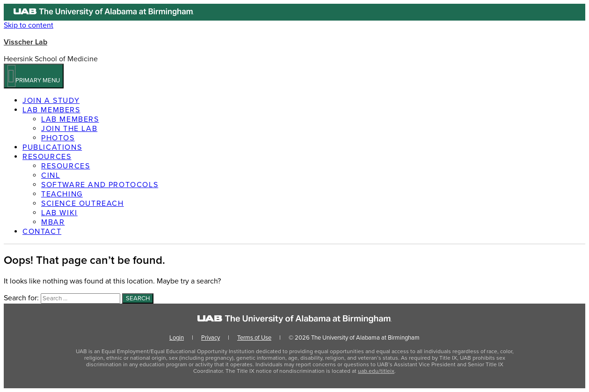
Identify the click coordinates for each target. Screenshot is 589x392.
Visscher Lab (25, 42)
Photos (58, 138)
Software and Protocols (99, 184)
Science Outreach (82, 203)
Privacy (210, 337)
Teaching (62, 194)
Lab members (51, 110)
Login (176, 337)
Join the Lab (69, 128)
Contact (41, 231)
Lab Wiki (59, 213)
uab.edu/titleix (376, 371)
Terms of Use (254, 337)
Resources (46, 156)
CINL (50, 175)
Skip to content (28, 25)
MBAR (53, 222)
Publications (52, 147)
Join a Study (51, 100)
